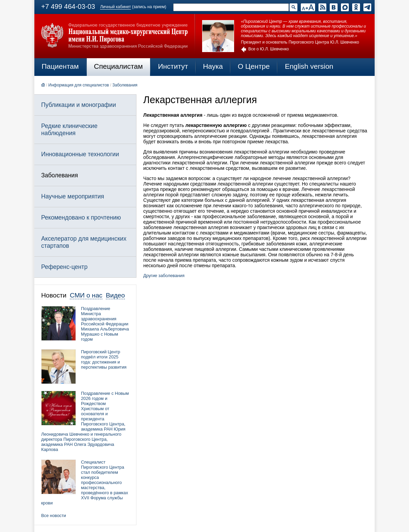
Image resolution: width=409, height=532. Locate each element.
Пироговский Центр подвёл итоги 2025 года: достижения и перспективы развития (104, 359)
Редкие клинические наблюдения (69, 129)
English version (309, 66)
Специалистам (118, 66)
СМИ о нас (86, 295)
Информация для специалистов (78, 85)
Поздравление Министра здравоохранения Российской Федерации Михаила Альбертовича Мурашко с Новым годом (105, 324)
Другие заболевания (163, 275)
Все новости (53, 515)
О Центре (254, 66)
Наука (213, 66)
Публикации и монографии (78, 104)
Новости (53, 295)
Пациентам (60, 66)
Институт (173, 66)
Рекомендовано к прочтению (81, 217)
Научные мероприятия (72, 196)
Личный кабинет (115, 6)
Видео (115, 295)
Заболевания (124, 85)
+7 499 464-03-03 (68, 6)
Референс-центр (64, 266)
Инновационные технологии (80, 154)
